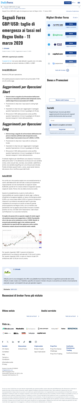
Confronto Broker (72, 353)
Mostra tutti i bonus (62, 100)
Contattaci (5, 352)
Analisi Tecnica (9, 8)
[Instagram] (36, 342)
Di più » (75, 17)
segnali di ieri (7, 61)
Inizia (71, 24)
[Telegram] (18, 342)
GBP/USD (14, 289)
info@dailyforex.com (7, 370)
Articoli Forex (22, 349)
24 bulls (17, 269)
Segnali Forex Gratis (19, 8)
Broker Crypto (39, 349)
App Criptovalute (39, 352)
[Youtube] (30, 342)
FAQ (3, 354)
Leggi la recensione (71, 27)
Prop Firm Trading (56, 354)
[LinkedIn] (13, 342)
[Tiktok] (24, 342)
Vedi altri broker (60, 70)
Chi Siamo (5, 349)
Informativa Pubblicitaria (72, 11)
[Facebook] (2, 342)
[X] (7, 342)
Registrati (62, 129)
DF (3, 8)
